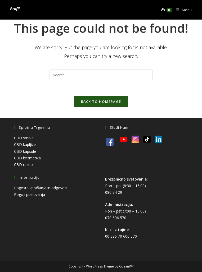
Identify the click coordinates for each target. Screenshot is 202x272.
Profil (15, 8)
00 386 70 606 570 (121, 236)
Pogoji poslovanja (29, 194)
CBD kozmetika (27, 157)
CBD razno (23, 164)
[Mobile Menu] (182, 9)
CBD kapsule (25, 151)
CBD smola (24, 137)
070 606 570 (115, 217)
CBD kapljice (25, 144)
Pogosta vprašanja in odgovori (40, 187)
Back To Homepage (101, 101)
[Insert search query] (101, 75)
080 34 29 (113, 192)
